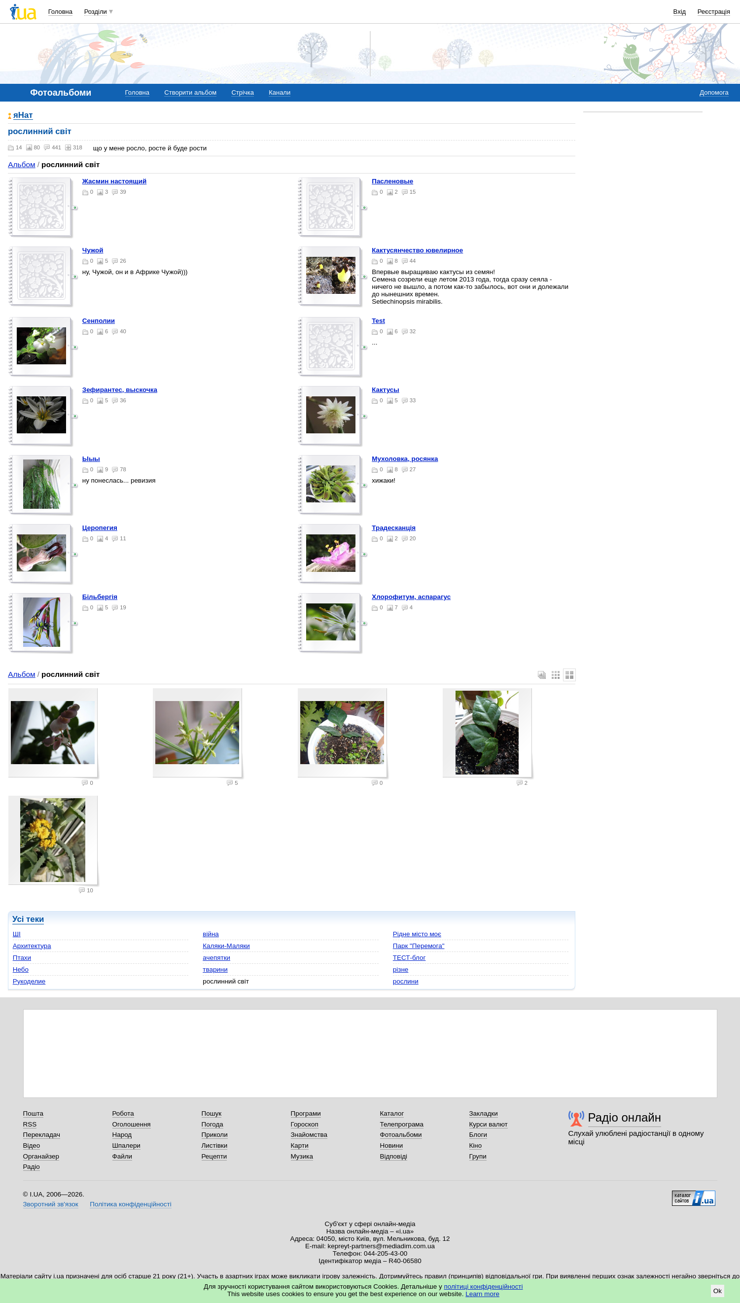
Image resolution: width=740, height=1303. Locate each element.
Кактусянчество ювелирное (417, 250)
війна (211, 934)
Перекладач (41, 1134)
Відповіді (394, 1156)
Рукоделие (29, 981)
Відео (31, 1145)
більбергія (99, 596)
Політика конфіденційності (130, 1204)
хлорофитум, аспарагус (411, 596)
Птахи (22, 957)
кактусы (385, 389)
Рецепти (214, 1156)
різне (401, 969)
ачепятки (216, 957)
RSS (30, 1124)
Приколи (215, 1134)
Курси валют (488, 1124)
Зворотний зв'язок (50, 1204)
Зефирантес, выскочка (119, 389)
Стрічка (242, 92)
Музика (302, 1156)
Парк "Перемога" (419, 946)
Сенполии (98, 320)
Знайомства (309, 1134)
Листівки (215, 1145)
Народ (122, 1134)
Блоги (478, 1134)
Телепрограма (402, 1124)
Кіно (475, 1145)
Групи (478, 1156)
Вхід (679, 11)
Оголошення (131, 1124)
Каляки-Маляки (226, 946)
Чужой (93, 250)
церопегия (99, 527)
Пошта (33, 1113)
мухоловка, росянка (405, 458)
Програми (306, 1113)
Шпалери (126, 1145)
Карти (300, 1145)
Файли (122, 1156)
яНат (23, 115)
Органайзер (41, 1156)
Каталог (392, 1113)
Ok (717, 1291)
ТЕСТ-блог (409, 957)
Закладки (483, 1113)
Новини (391, 1145)
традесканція (394, 527)
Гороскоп (304, 1124)
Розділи (95, 11)
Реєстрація (714, 11)
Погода (212, 1124)
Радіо (31, 1166)
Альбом (21, 164)
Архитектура (32, 946)
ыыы (91, 458)
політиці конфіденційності (483, 1286)
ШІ (17, 934)
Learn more (482, 1294)
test (378, 320)
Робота (123, 1113)
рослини (406, 981)
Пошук (212, 1113)
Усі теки (28, 919)
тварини (215, 969)
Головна (60, 11)
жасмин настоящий (114, 181)
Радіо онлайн (625, 1117)
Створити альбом (190, 92)
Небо (21, 969)
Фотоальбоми (401, 1134)
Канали (279, 92)
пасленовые (392, 181)
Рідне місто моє (417, 934)
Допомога (714, 92)
